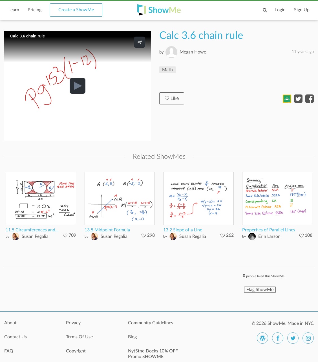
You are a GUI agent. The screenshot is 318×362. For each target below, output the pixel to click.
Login (280, 10)
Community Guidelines (150, 323)
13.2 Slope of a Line (182, 230)
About (10, 323)
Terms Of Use (79, 337)
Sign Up (302, 10)
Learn (13, 10)
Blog (132, 337)
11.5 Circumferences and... (32, 230)
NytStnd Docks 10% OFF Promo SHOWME (153, 354)
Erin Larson (269, 236)
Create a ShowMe (76, 10)
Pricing (34, 10)
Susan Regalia (35, 236)
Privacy (73, 323)
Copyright (76, 351)
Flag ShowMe (259, 289)
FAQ (8, 351)
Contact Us (15, 337)
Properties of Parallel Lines (268, 230)
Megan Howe (193, 52)
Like (172, 98)
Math (167, 70)
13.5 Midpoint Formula (107, 230)
